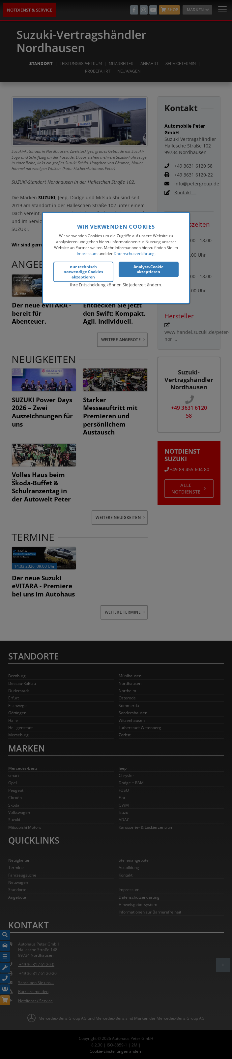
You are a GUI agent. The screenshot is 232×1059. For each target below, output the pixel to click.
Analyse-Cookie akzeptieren (148, 268)
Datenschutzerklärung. (135, 253)
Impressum (87, 253)
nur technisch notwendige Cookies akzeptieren (83, 271)
